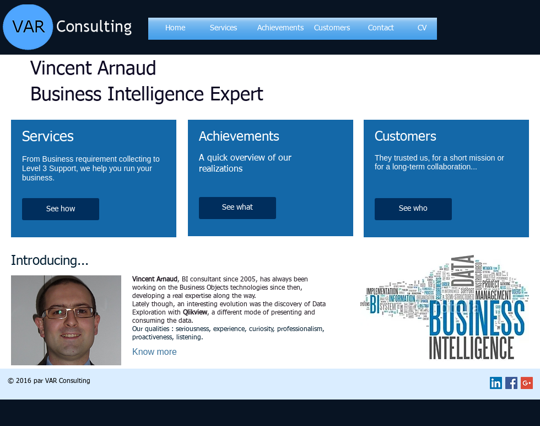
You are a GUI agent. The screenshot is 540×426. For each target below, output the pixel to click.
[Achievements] (280, 29)
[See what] (237, 208)
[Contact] (381, 29)
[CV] (422, 29)
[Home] (175, 29)
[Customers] (332, 29)
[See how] (60, 209)
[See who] (413, 209)
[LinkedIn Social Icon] (496, 383)
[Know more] (168, 352)
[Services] (223, 29)
